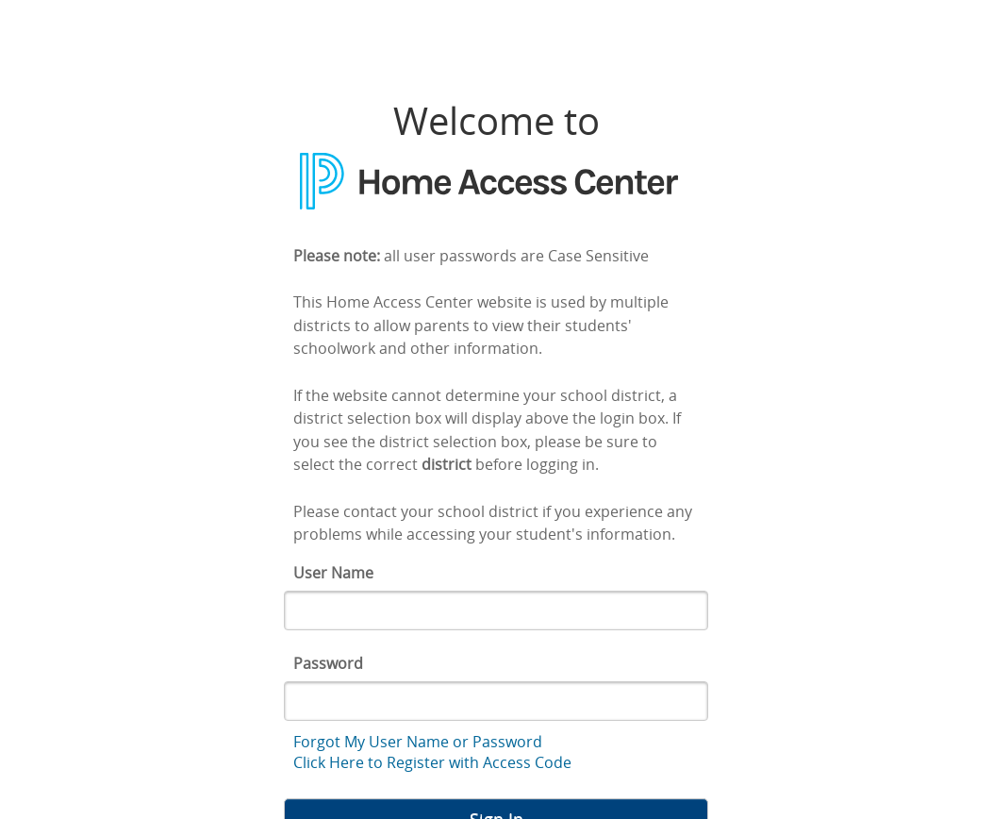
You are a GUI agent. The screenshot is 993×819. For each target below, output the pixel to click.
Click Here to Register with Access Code (432, 762)
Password (328, 663)
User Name (333, 572)
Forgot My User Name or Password (417, 741)
